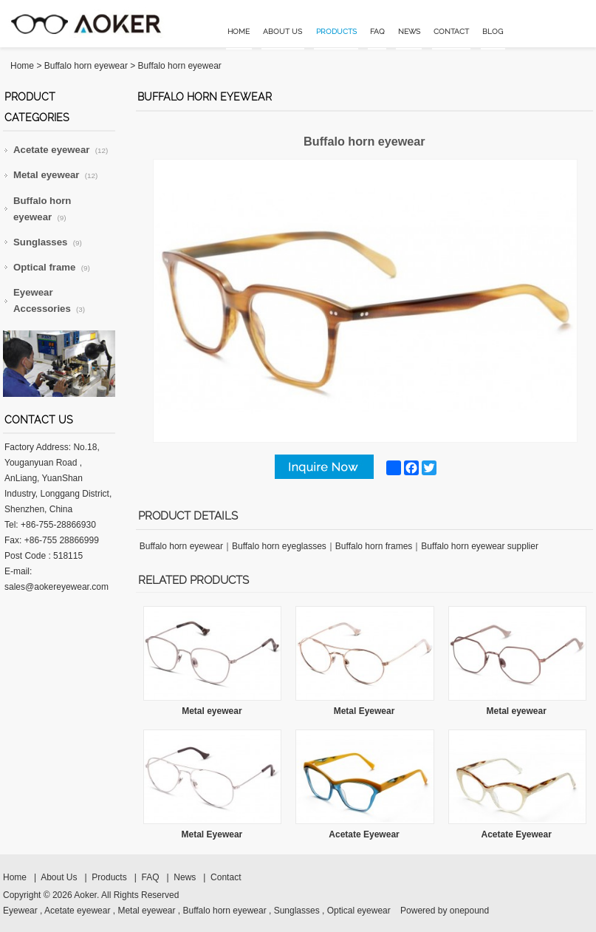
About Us (282, 31)
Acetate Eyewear (364, 834)
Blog (492, 31)
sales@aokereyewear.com (56, 587)
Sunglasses (47, 242)
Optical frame (51, 267)
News (409, 31)
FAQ (377, 31)
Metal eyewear (55, 174)
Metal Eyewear (364, 711)
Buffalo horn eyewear (86, 66)
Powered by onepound (444, 910)
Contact (451, 31)
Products (336, 31)
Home (238, 31)
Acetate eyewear (60, 149)
